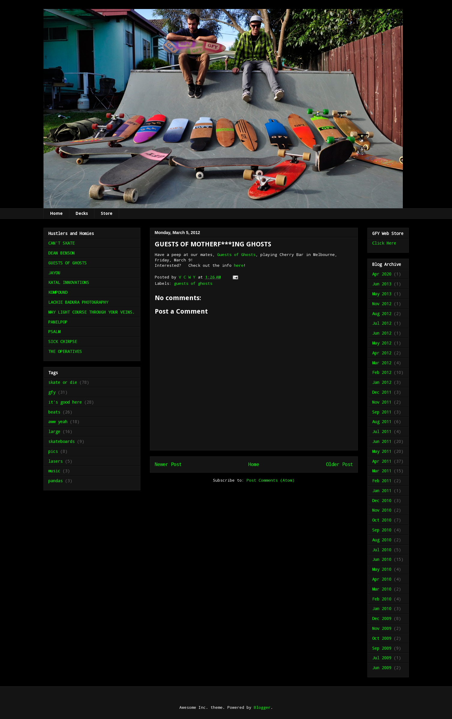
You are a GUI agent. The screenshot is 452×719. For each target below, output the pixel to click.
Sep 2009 (381, 648)
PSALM (54, 331)
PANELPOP (57, 322)
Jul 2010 (381, 549)
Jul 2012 (381, 323)
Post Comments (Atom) (271, 480)
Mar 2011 (381, 471)
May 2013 (381, 293)
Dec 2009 (381, 618)
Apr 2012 (381, 353)
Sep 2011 (381, 412)
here (239, 265)
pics (53, 451)
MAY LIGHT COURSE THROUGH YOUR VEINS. (91, 312)
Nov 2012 (381, 303)
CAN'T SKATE (61, 243)
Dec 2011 (381, 392)
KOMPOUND (57, 292)
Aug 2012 (381, 313)
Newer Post (168, 464)
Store (106, 213)
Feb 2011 (381, 480)
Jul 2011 (381, 431)
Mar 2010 (381, 589)
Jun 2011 (381, 441)
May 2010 (381, 569)
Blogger (262, 707)
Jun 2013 (381, 284)
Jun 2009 (381, 667)
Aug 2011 (381, 421)
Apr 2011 (381, 461)
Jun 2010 (381, 559)
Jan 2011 (381, 490)
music (54, 471)
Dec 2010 (381, 500)
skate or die (62, 382)
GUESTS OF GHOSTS (67, 263)
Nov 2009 (381, 628)
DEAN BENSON (61, 253)
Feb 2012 (381, 372)
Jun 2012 (381, 333)
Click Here (384, 243)
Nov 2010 (381, 510)
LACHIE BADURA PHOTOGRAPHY (78, 302)
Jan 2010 (381, 608)
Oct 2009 (381, 638)
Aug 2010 (381, 540)
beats (54, 412)
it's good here (65, 402)
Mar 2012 (381, 363)
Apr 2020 (381, 274)
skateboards (61, 441)
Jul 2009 (381, 657)
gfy (51, 392)
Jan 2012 (381, 382)
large (54, 431)
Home (56, 213)
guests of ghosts (193, 283)
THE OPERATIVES (65, 351)
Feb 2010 (381, 599)
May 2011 (381, 451)
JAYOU (54, 272)
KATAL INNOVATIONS (68, 282)
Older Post (339, 464)
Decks (82, 213)
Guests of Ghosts (236, 254)
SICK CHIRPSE (62, 341)
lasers (55, 461)
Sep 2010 (381, 530)
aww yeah (57, 421)
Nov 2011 (381, 402)
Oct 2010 (381, 520)
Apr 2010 (381, 579)
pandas (55, 480)
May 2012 (381, 343)
